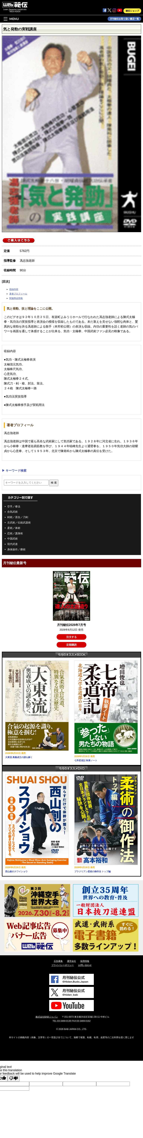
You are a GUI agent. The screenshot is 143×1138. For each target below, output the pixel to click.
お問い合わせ (85, 965)
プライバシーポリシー (62, 965)
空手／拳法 (13, 506)
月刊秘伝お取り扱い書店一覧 (124, 19)
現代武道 (12, 544)
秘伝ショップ (132, 11)
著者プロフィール (18, 293)
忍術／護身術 (15, 533)
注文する (71, 636)
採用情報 (84, 961)
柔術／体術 (13, 527)
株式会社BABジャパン (47, 1017)
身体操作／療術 (16, 549)
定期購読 (71, 644)
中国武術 (12, 538)
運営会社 (71, 961)
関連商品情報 (16, 298)
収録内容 (13, 289)
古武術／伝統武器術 (19, 522)
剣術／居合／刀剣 (17, 517)
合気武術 (12, 511)
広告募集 (58, 961)
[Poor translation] (14, 1078)
